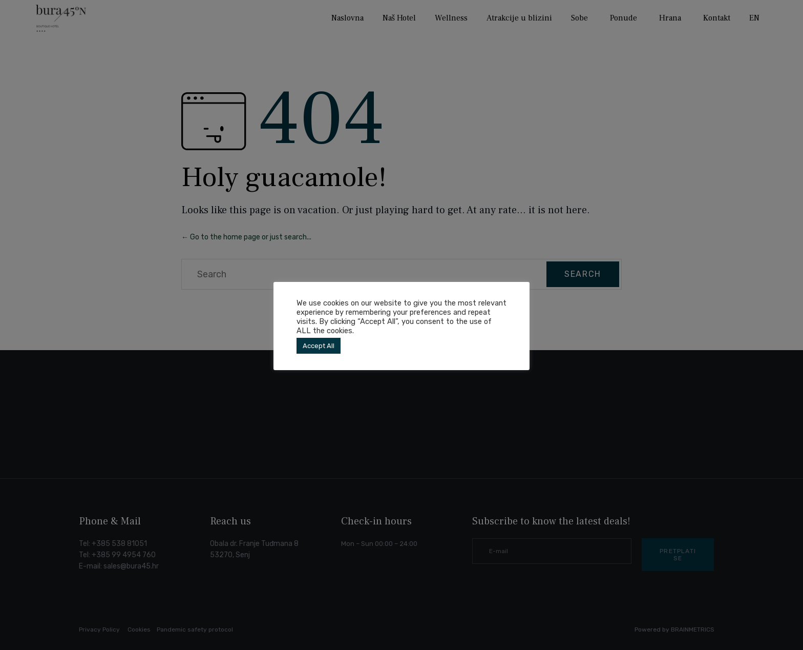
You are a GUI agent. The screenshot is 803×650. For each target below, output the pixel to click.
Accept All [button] (318, 346)
